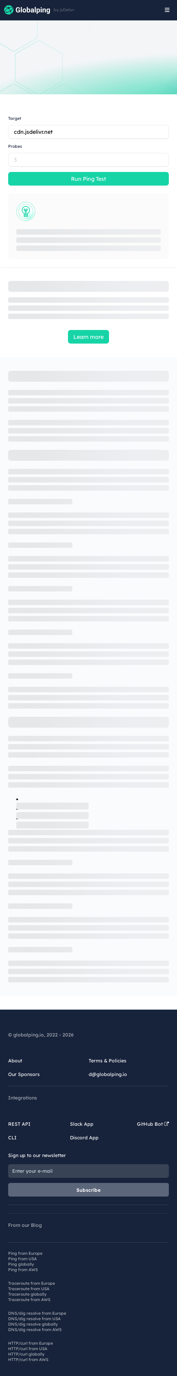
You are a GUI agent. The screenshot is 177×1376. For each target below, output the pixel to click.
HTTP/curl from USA (27, 1348)
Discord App (84, 1138)
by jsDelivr (64, 10)
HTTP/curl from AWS (28, 1359)
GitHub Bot (153, 1124)
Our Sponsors (24, 1074)
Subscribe (88, 1190)
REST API (19, 1124)
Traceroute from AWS (29, 1299)
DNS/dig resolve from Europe (37, 1313)
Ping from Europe (25, 1253)
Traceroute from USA (28, 1288)
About (15, 1061)
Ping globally (21, 1264)
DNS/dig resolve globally (33, 1324)
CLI (12, 1138)
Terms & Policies (107, 1061)
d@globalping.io (108, 1074)
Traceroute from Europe (31, 1283)
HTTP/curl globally (26, 1354)
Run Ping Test (88, 178)
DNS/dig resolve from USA (34, 1318)
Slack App (81, 1124)
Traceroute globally (27, 1294)
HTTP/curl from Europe (30, 1343)
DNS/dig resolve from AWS (34, 1329)
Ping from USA (22, 1258)
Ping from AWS (23, 1269)
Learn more (88, 336)
